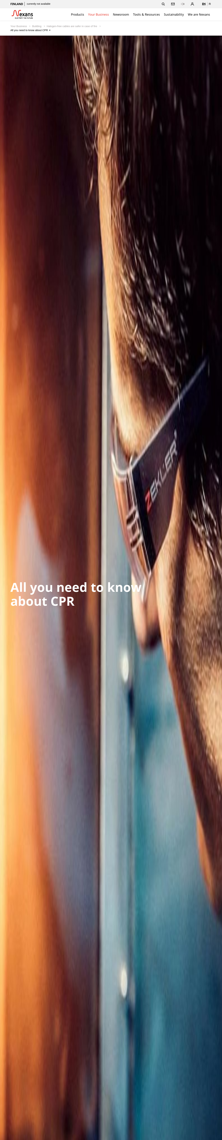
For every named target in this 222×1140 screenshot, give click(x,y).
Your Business (98, 14)
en (204, 4)
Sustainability (174, 14)
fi (210, 4)
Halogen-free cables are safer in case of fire (72, 26)
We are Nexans (199, 14)
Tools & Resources (146, 14)
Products (77, 14)
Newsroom (121, 14)
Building (37, 26)
